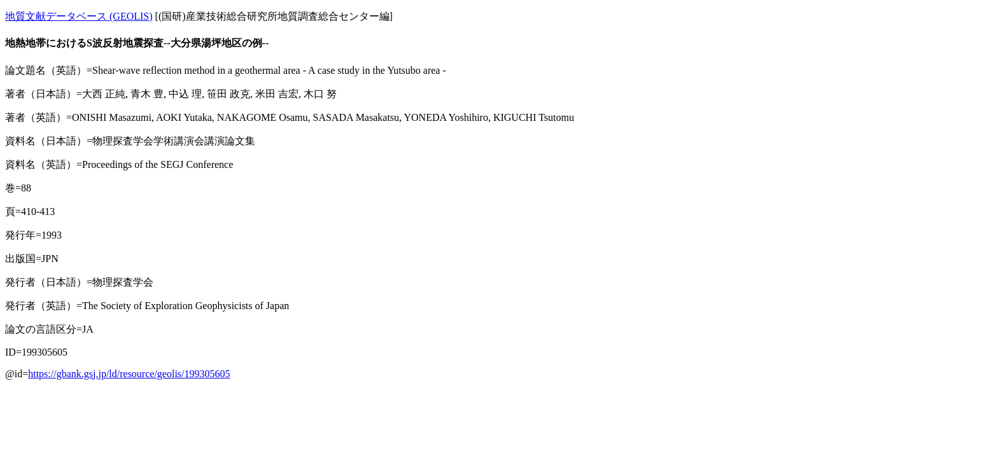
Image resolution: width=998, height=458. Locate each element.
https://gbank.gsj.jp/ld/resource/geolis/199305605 (129, 373)
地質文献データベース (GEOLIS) (79, 16)
